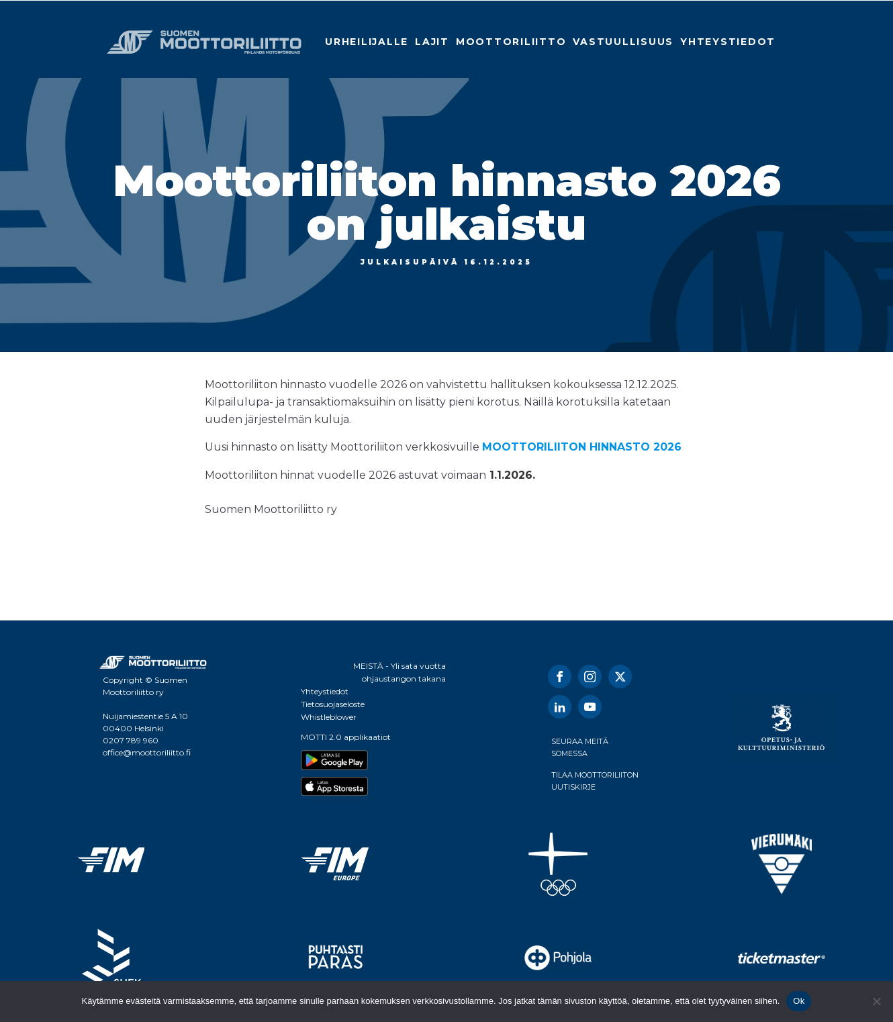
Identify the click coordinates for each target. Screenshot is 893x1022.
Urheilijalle (366, 42)
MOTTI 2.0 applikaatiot (346, 737)
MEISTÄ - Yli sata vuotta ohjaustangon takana (399, 672)
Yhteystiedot (727, 42)
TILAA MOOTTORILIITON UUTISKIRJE (595, 781)
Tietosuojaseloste (333, 704)
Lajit (432, 42)
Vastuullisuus (623, 42)
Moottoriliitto (511, 42)
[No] (876, 1001)
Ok (798, 1001)
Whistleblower (329, 717)
